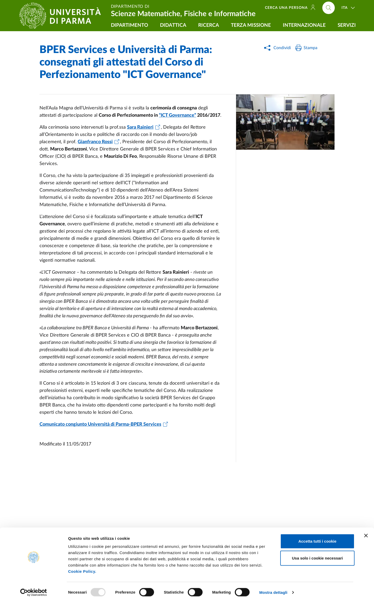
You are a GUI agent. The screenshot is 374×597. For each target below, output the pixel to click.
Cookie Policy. (82, 565)
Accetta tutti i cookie (317, 535)
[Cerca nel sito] (328, 8)
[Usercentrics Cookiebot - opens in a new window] (33, 587)
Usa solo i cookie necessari (317, 552)
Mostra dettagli (273, 587)
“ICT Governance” (177, 115)
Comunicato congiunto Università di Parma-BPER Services (100, 424)
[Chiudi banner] (366, 530)
